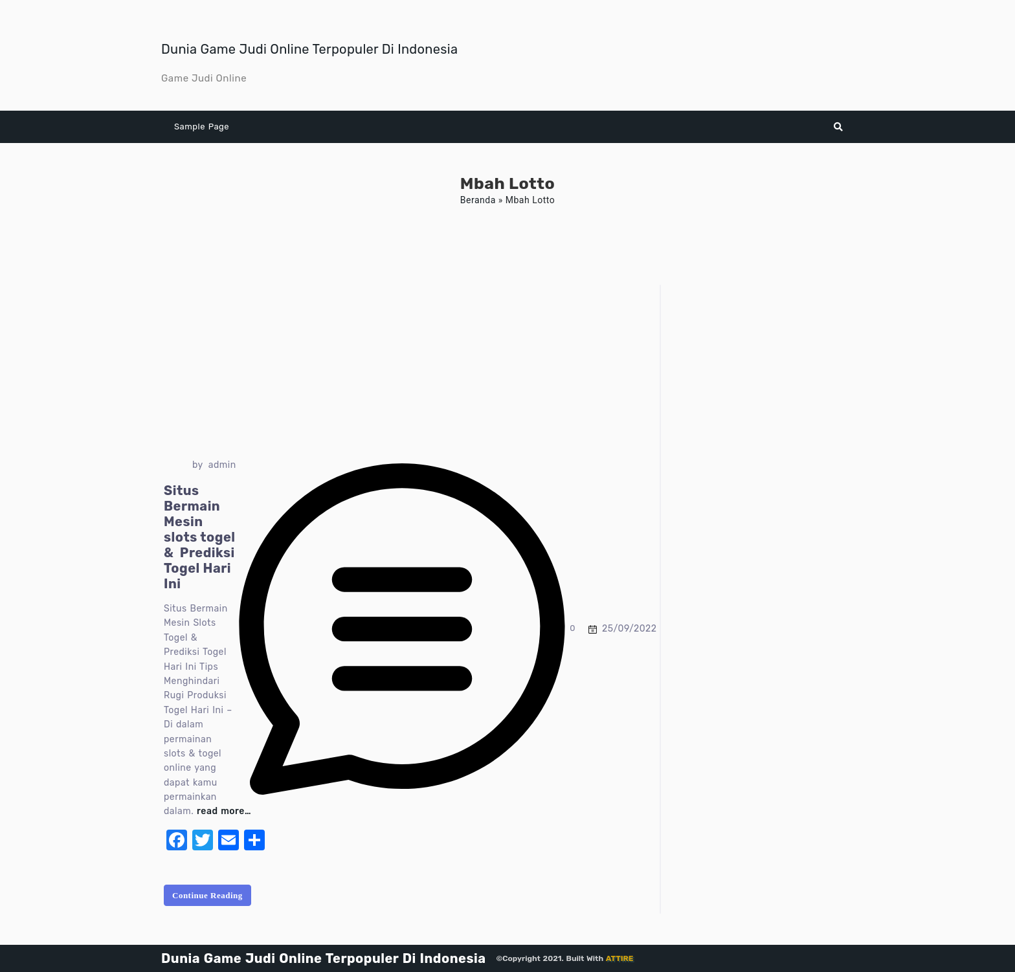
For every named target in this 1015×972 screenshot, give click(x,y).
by (197, 464)
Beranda (478, 200)
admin (222, 464)
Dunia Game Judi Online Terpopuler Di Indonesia (309, 49)
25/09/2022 (629, 628)
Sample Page (201, 126)
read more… (224, 811)
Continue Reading (207, 895)
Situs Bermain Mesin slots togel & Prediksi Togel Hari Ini (200, 537)
